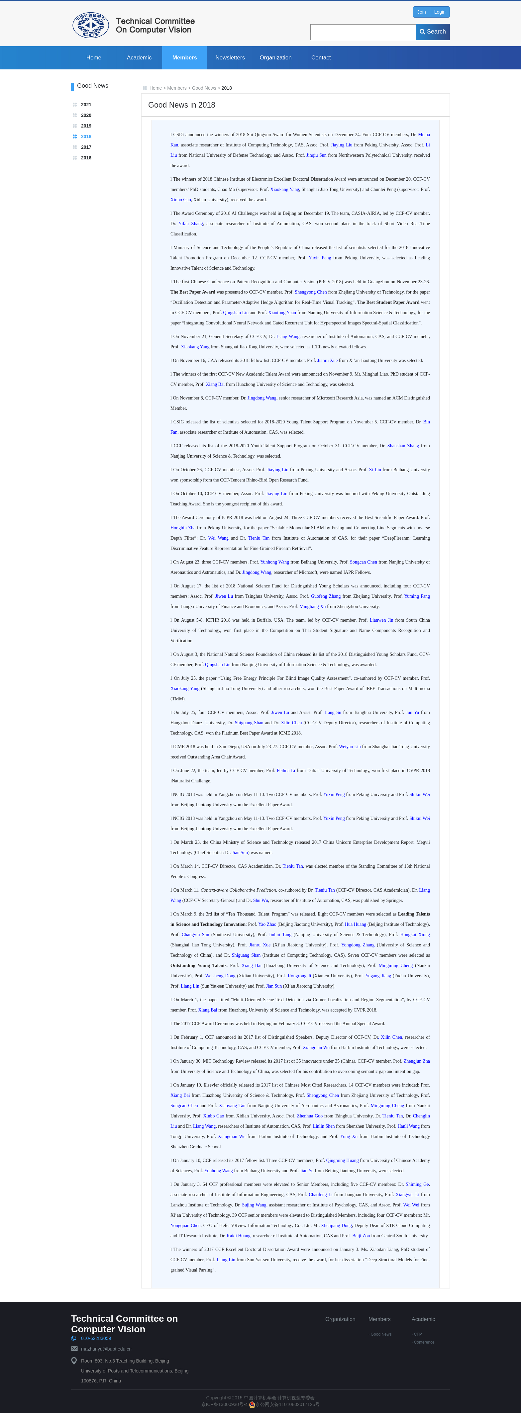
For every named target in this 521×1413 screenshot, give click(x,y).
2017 (86, 147)
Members (184, 57)
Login (440, 12)
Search (433, 31)
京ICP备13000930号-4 (225, 1404)
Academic (139, 57)
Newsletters (230, 57)
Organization (275, 57)
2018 (86, 136)
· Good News (379, 1334)
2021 (86, 104)
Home (93, 57)
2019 (86, 126)
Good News (204, 88)
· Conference (423, 1342)
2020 (86, 115)
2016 (86, 157)
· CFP (417, 1334)
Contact (321, 57)
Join (421, 12)
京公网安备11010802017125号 (284, 1404)
